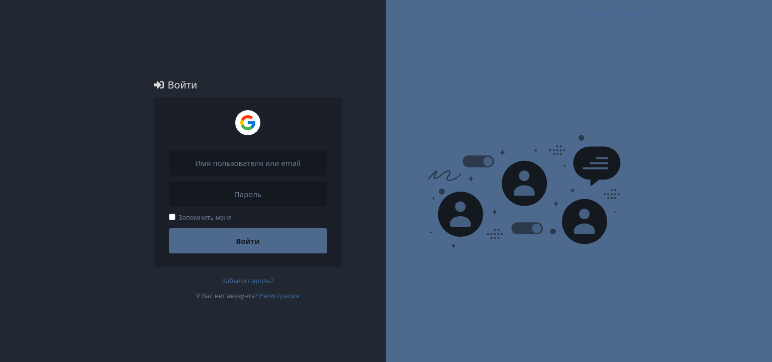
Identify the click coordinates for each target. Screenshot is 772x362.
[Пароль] (248, 194)
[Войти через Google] (247, 122)
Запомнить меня (200, 217)
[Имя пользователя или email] (248, 162)
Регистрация (279, 295)
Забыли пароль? (248, 280)
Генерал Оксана (612, 13)
